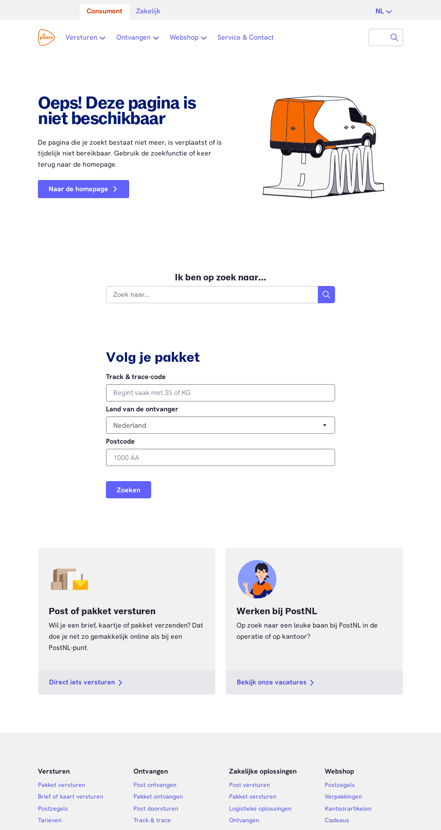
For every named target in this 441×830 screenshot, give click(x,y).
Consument (104, 11)
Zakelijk (148, 11)
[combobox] (377, 37)
